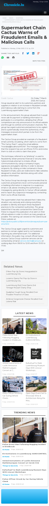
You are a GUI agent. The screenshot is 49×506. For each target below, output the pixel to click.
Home (4, 18)
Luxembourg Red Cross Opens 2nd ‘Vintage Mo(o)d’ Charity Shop (21, 286)
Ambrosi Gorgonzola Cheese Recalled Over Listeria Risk (24, 300)
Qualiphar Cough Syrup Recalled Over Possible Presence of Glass (22, 293)
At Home (5, 450)
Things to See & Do (10, 466)
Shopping (19, 18)
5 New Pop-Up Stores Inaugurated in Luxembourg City (21, 272)
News (11, 18)
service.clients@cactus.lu (30, 241)
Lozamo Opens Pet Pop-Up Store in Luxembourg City (21, 279)
